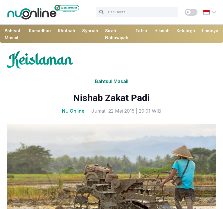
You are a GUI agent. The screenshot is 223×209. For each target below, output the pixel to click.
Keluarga (186, 30)
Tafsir (141, 30)
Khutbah (66, 30)
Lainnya (210, 30)
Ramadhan (40, 30)
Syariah (90, 30)
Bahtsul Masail (111, 81)
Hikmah (162, 30)
